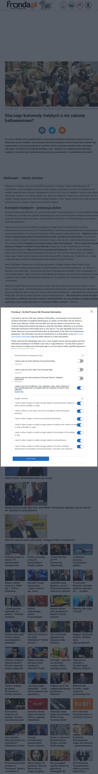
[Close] (92, 312)
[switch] (80, 361)
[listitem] (49, 355)
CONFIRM (31, 459)
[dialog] (49, 387)
